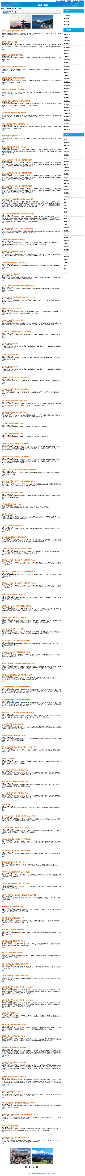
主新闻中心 (62, 1)
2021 (65, 208)
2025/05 (66, 183)
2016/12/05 (67, 116)
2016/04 (66, 253)
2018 (65, 218)
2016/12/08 (67, 107)
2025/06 (66, 180)
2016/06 (66, 246)
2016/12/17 (67, 78)
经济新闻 (81, 1)
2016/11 (66, 231)
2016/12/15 (67, 85)
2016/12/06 (67, 113)
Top (57, 1)
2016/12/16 (67, 82)
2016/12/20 (67, 69)
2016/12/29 (67, 40)
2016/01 (66, 262)
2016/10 (66, 234)
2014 (65, 269)
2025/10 (66, 167)
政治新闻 (75, 1)
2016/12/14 (67, 88)
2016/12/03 (67, 123)
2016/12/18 (67, 75)
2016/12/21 (67, 66)
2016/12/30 (67, 37)
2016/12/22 (67, 63)
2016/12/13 (67, 91)
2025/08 (66, 174)
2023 (65, 202)
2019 (65, 215)
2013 (65, 272)
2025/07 (66, 177)
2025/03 (66, 189)
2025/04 (66, 186)
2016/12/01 (67, 129)
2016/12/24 (67, 56)
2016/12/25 (67, 53)
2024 (65, 199)
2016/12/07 (67, 110)
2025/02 (66, 193)
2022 (65, 205)
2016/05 (66, 250)
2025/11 (66, 164)
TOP (3, 36)
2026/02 (66, 151)
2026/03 (66, 148)
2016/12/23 (67, 59)
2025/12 (66, 161)
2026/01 (66, 155)
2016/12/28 (67, 44)
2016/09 (66, 237)
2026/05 (66, 142)
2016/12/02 (67, 126)
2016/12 (66, 227)
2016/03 (66, 256)
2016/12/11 (67, 97)
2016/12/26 (67, 50)
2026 (65, 139)
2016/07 (66, 243)
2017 (65, 221)
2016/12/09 (67, 104)
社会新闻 (69, 1)
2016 (65, 224)
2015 (65, 265)
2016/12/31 (67, 34)
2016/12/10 (67, 101)
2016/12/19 (67, 72)
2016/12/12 (67, 94)
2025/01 (66, 196)
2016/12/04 (67, 120)
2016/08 (66, 240)
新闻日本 (42, 5)
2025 (65, 158)
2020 (65, 212)
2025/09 (66, 170)
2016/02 (66, 259)
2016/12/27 (67, 47)
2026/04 (66, 145)
